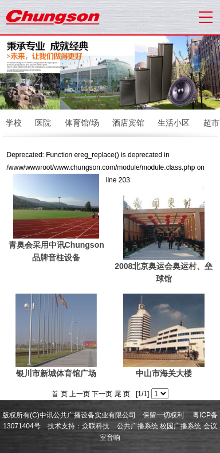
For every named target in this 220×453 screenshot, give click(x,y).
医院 (43, 122)
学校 (14, 122)
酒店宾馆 (128, 122)
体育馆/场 (82, 122)
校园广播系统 (180, 426)
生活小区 (174, 122)
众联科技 (95, 426)
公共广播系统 (137, 426)
